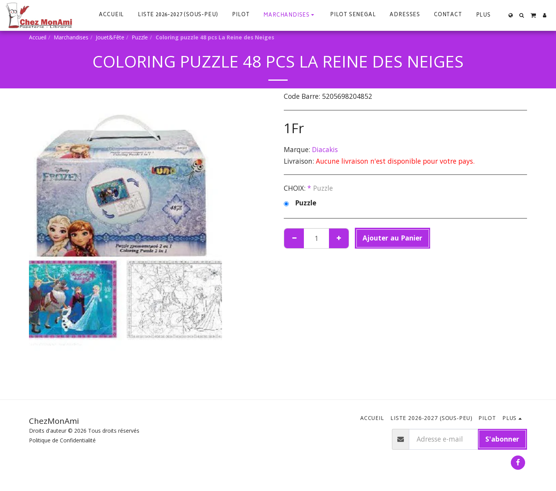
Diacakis (325, 149)
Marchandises (71, 37)
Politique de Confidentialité (62, 440)
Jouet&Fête (110, 37)
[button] (522, 15)
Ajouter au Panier (392, 237)
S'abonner (502, 439)
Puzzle (140, 37)
